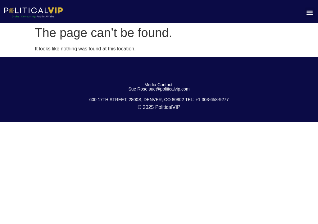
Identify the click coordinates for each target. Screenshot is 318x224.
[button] (310, 12)
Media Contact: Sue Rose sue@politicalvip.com (158, 86)
